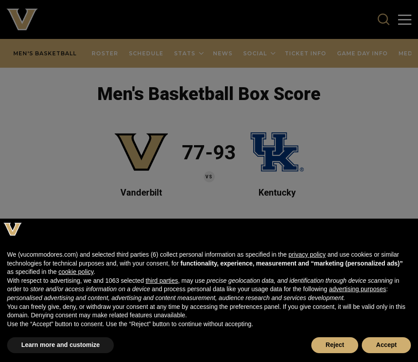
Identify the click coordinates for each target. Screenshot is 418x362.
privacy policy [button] (306, 254)
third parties (162, 280)
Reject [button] (334, 344)
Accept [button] (386, 344)
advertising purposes (357, 289)
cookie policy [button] (75, 271)
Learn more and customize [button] (60, 344)
